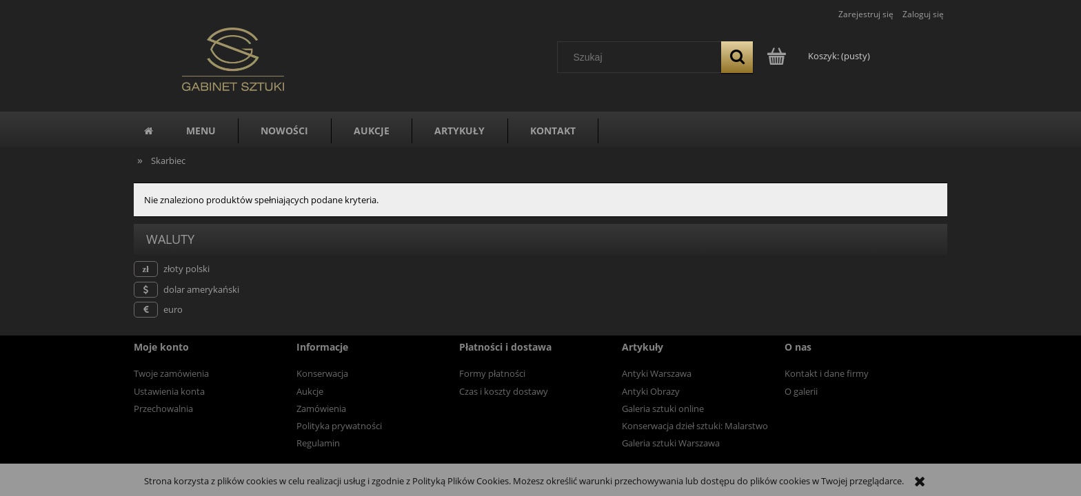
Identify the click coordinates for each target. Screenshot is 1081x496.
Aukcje (309, 391)
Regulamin (318, 443)
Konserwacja (322, 373)
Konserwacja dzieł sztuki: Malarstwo (695, 426)
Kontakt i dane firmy (827, 373)
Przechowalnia (163, 408)
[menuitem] (201, 130)
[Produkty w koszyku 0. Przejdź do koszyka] (819, 56)
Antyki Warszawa (656, 373)
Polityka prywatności (339, 426)
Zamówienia (321, 408)
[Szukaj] (737, 57)
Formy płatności (492, 373)
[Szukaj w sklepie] (642, 57)
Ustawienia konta (169, 391)
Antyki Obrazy (651, 391)
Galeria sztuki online (663, 408)
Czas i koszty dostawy (503, 391)
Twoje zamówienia (171, 373)
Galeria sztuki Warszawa (671, 443)
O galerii (801, 391)
